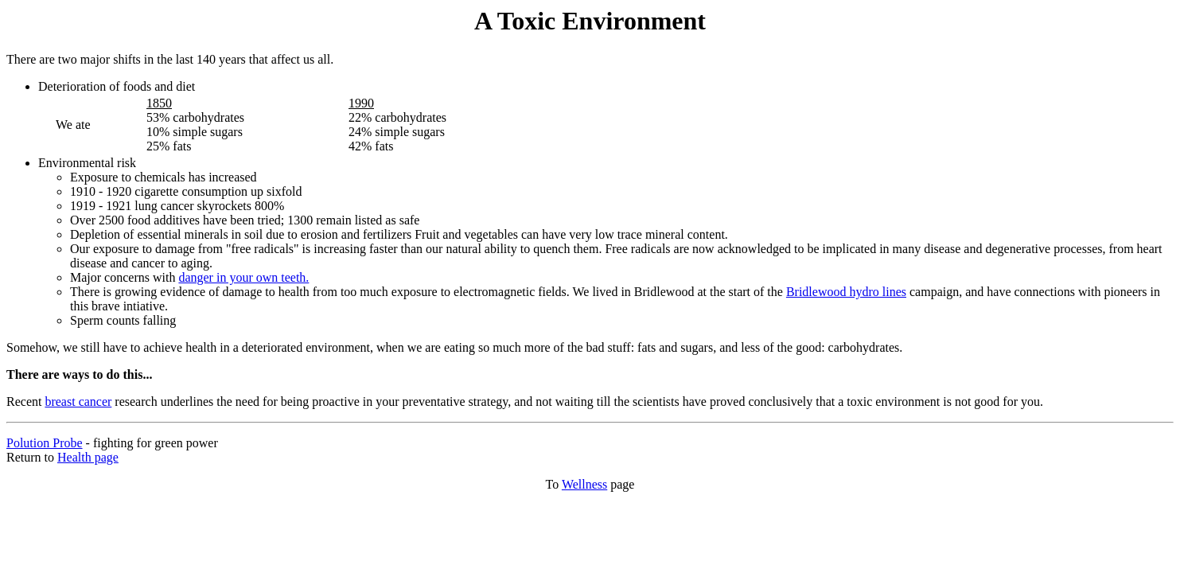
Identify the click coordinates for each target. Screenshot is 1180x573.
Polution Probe (44, 443)
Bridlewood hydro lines (846, 291)
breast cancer (78, 401)
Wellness (584, 484)
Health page (88, 457)
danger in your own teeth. (243, 277)
